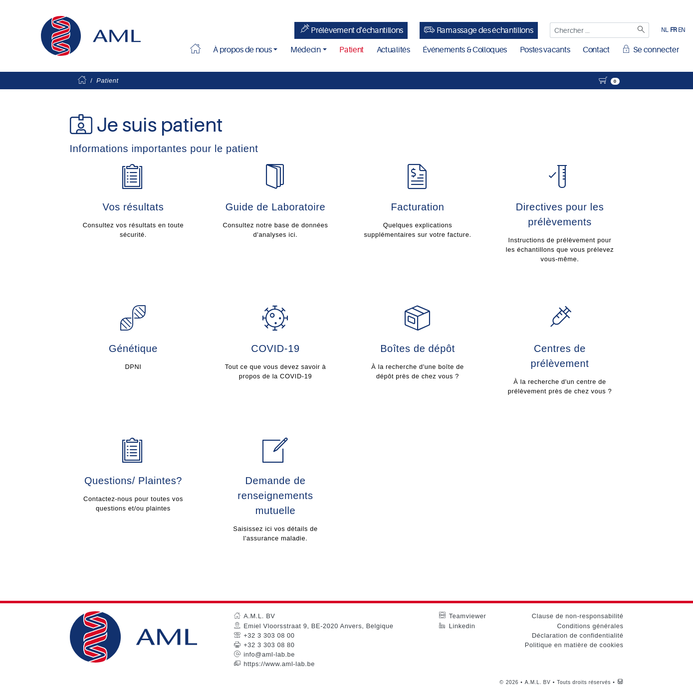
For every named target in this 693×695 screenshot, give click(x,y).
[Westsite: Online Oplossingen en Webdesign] (620, 683)
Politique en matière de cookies (574, 646)
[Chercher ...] (591, 30)
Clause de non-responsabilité (578, 617)
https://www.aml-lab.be (279, 665)
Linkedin (462, 626)
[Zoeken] (640, 30)
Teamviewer (467, 617)
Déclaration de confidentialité (578, 636)
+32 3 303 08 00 (268, 636)
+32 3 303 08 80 (268, 646)
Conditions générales (590, 626)
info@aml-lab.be (269, 655)
